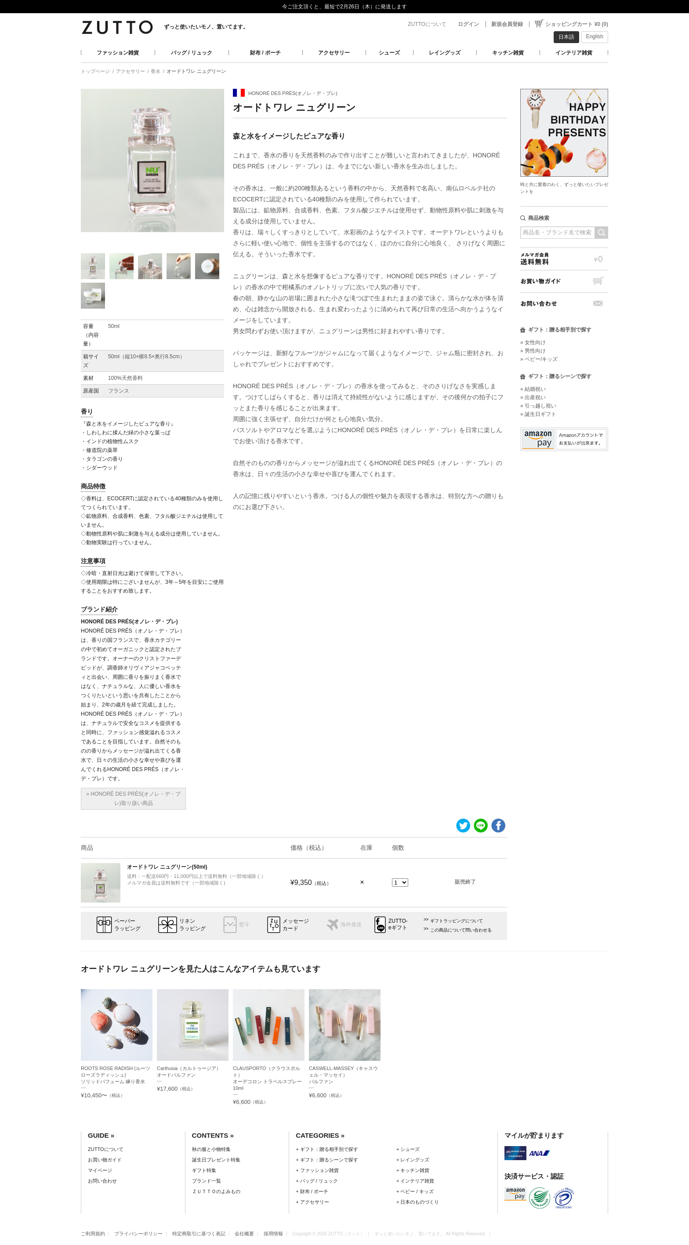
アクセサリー (334, 53)
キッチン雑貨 (508, 53)
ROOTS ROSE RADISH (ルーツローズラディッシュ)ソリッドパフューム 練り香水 (115, 1075)
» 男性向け (533, 351)
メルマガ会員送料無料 (564, 259)
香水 (155, 71)
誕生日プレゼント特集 (216, 1159)
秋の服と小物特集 (211, 1149)
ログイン (468, 24)
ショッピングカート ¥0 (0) (576, 24)
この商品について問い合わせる (461, 930)
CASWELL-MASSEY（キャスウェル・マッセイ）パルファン (343, 1075)
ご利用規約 (93, 1233)
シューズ (389, 53)
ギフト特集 (204, 1170)
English (594, 36)
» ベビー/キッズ (539, 359)
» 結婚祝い (533, 389)
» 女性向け (533, 342)
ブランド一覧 (206, 1180)
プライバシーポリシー (138, 1233)
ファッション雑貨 (118, 53)
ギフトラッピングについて (456, 920)
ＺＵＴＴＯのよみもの (216, 1191)
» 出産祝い (533, 397)
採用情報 (273, 1233)
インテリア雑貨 (573, 53)
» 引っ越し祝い (538, 406)
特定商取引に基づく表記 (198, 1233)
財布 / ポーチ (265, 53)
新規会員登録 (507, 24)
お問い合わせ (564, 303)
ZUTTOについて (427, 24)
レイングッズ (445, 53)
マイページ (100, 1170)
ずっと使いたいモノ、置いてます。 (206, 27)
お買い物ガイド (564, 281)
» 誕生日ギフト (538, 414)
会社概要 (244, 1233)
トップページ (95, 71)
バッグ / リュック (191, 53)
